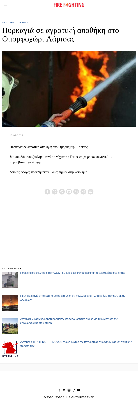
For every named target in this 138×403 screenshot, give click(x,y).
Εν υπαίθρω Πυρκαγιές (15, 23)
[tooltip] (47, 191)
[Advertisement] (69, 235)
